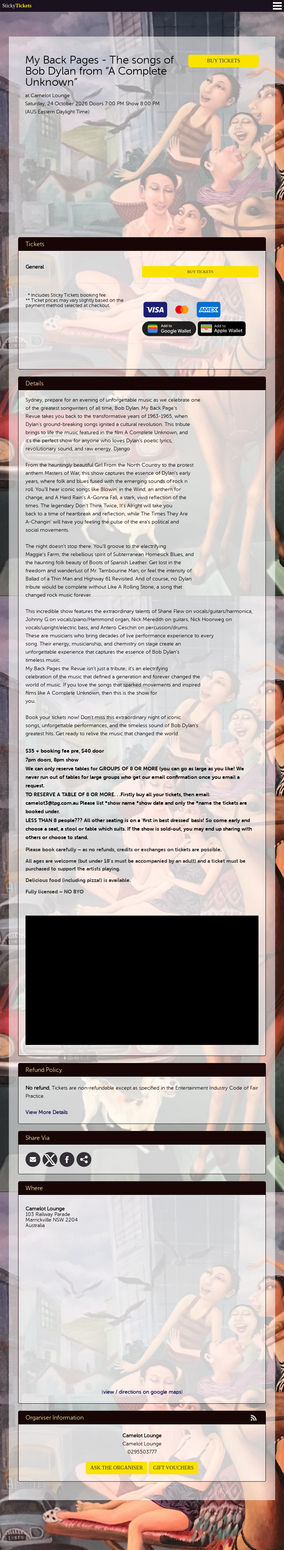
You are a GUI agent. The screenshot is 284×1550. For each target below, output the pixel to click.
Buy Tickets (223, 61)
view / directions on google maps (142, 1392)
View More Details (47, 1112)
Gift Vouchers (173, 1468)
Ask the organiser (116, 1468)
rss (254, 1418)
